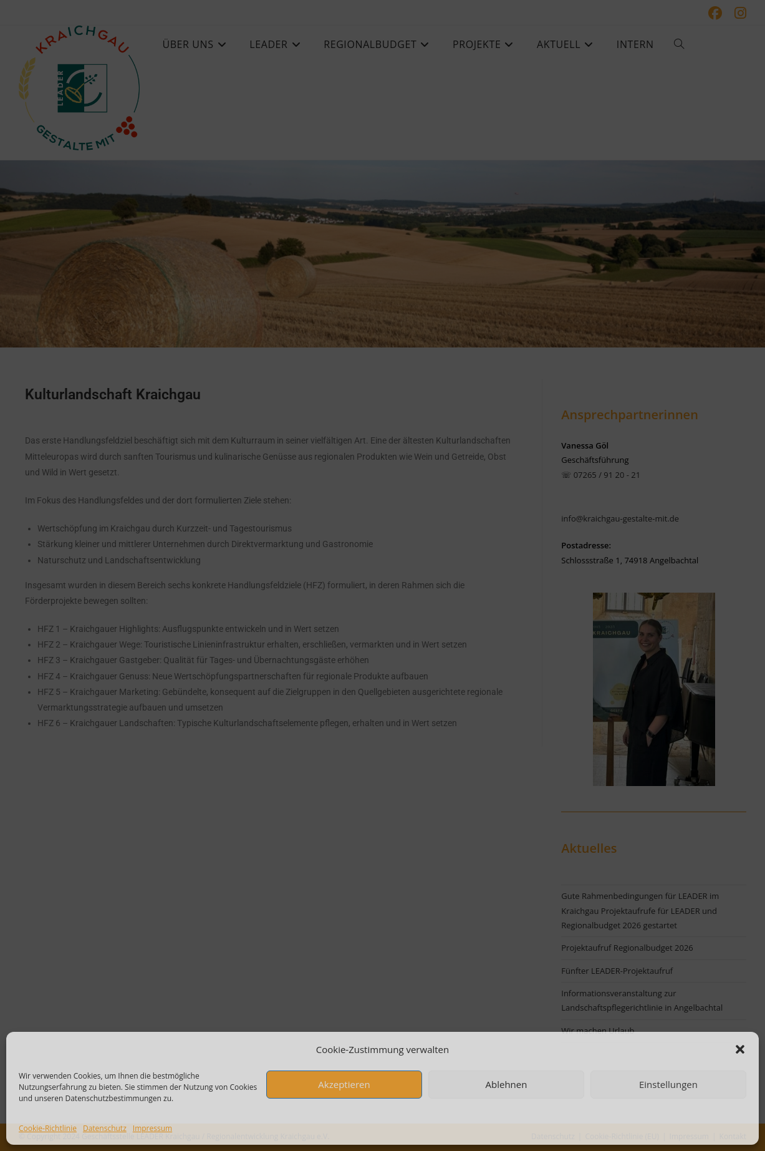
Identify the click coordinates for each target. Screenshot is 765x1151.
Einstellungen (668, 1084)
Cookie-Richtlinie (48, 1128)
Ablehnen (506, 1084)
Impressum (152, 1128)
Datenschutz (105, 1128)
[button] (740, 1049)
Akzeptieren (344, 1084)
